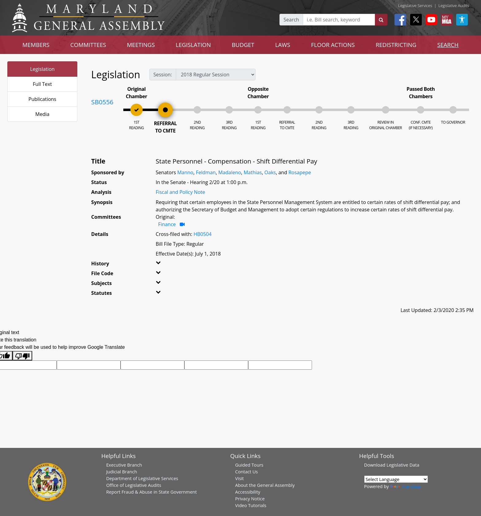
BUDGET (243, 44)
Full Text (42, 84)
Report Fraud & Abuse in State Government (151, 492)
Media (42, 114)
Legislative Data (403, 465)
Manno (185, 172)
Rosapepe (299, 172)
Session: (162, 74)
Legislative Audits (453, 5)
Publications (42, 99)
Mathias (253, 172)
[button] (167, 265)
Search (291, 19)
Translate (405, 486)
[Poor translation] (22, 355)
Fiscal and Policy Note (180, 192)
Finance (167, 224)
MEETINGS (141, 44)
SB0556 (102, 102)
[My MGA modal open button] (445, 19)
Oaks (270, 172)
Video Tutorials (250, 505)
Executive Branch (124, 465)
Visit (239, 478)
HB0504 (203, 234)
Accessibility (247, 492)
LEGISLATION (193, 44)
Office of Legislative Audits (133, 485)
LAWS (282, 44)
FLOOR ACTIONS (333, 44)
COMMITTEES (88, 44)
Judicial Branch (121, 471)
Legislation (42, 69)
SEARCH (447, 44)
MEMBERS (35, 44)
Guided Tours (249, 465)
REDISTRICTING (396, 44)
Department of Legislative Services (142, 478)
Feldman (206, 172)
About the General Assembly (264, 485)
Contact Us (246, 471)
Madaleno (229, 172)
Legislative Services (415, 5)
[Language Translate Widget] (396, 479)
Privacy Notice (249, 498)
